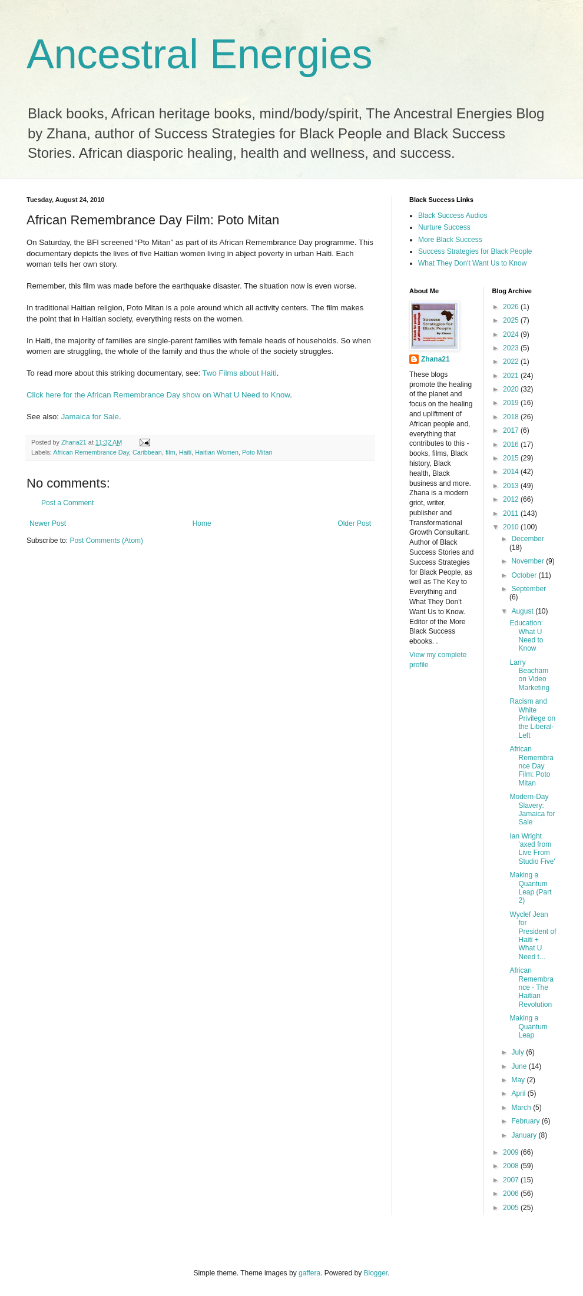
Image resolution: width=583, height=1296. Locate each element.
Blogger (376, 1273)
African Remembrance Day (91, 452)
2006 (512, 1193)
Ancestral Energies (199, 54)
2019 (512, 403)
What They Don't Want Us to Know (472, 263)
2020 (512, 389)
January (524, 1135)
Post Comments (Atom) (106, 540)
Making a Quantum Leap (528, 1026)
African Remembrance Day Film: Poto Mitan (531, 766)
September (528, 589)
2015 (512, 458)
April (519, 1093)
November (528, 561)
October (524, 575)
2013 (512, 486)
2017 (512, 430)
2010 (512, 527)
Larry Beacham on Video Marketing (529, 675)
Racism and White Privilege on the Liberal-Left (532, 718)
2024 (512, 334)
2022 (512, 361)
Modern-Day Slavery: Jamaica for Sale (532, 809)
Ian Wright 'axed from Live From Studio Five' (532, 849)
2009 (512, 1152)
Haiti (185, 452)
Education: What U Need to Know (526, 635)
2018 (512, 417)
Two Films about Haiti (240, 373)
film (170, 452)
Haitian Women (216, 452)
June (519, 1066)
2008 (512, 1166)
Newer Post (47, 523)
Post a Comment (67, 503)
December (527, 539)
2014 (512, 472)
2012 (512, 499)
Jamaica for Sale (90, 416)
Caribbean (147, 452)
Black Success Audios (452, 215)
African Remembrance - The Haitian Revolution (531, 987)
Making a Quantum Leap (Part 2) (530, 887)
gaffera (309, 1273)
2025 (512, 320)
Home (202, 523)
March (522, 1107)
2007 (512, 1180)
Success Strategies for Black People (475, 251)
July (518, 1052)
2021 (512, 376)
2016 (512, 444)
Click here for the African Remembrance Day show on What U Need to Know (158, 394)
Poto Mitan (257, 452)
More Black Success (450, 240)
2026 (512, 307)
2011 (512, 513)
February (526, 1121)
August (523, 611)
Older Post (354, 523)
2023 (512, 348)
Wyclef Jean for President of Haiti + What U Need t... (532, 935)
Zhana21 (435, 359)
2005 (512, 1208)
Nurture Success (444, 227)
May (518, 1080)
